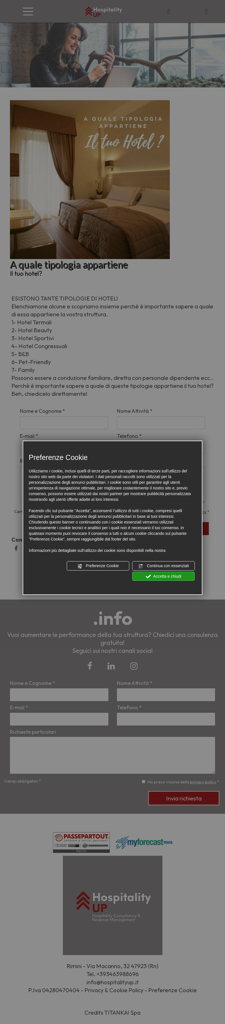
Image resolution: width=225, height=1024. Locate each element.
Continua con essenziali (163, 566)
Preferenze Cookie (98, 566)
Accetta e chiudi (163, 576)
